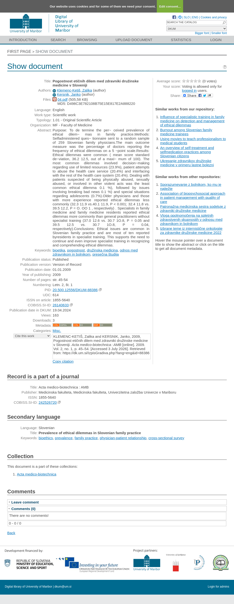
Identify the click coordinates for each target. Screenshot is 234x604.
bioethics (46, 438)
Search (58, 40)
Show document (54, 51)
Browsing (87, 40)
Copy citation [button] (63, 361)
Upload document (134, 40)
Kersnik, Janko (69, 94)
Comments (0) (23, 509)
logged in (189, 90)
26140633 (61, 305)
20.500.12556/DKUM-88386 (75, 290)
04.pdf (62, 99)
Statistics (181, 40)
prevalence (64, 438)
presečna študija (105, 254)
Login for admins (218, 586)
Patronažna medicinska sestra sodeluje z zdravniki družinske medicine (193, 208)
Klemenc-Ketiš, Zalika (74, 90)
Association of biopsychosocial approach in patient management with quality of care (192, 197)
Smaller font (219, 33)
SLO (187, 17)
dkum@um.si (63, 586)
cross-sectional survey (166, 438)
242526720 (48, 402)
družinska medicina (102, 250)
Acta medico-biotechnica (36, 474)
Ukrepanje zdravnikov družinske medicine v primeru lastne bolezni (187, 163)
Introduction (23, 40)
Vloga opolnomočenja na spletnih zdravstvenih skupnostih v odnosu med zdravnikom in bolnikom (191, 219)
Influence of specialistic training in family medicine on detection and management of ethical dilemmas (192, 121)
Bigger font (202, 33)
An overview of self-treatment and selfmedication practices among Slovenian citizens (187, 152)
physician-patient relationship (123, 438)
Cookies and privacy (214, 17)
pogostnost (76, 250)
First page (19, 51)
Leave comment (25, 502)
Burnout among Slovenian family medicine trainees (186, 132)
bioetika (59, 250)
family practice (86, 438)
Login (216, 40)
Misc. (57, 331)
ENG (195, 17)
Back (11, 533)
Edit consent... (170, 6)
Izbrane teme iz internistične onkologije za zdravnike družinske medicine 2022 (191, 230)
